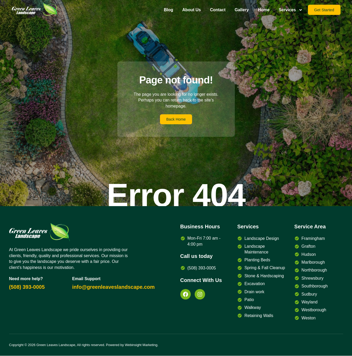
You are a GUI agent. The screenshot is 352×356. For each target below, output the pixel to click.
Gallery (242, 10)
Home (263, 10)
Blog (168, 10)
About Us (191, 10)
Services (291, 10)
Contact (218, 10)
